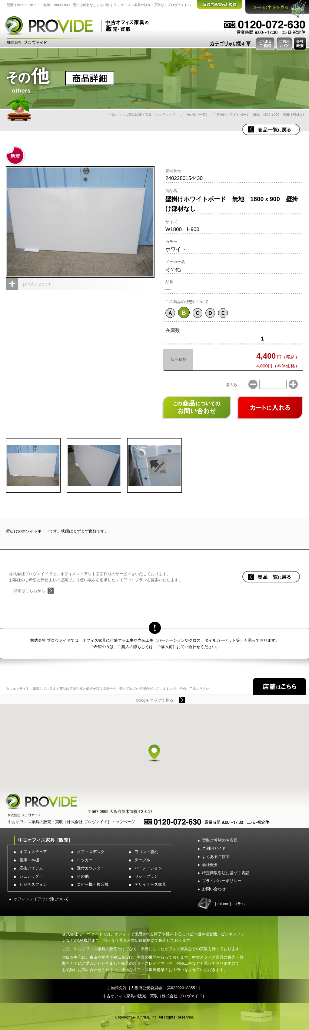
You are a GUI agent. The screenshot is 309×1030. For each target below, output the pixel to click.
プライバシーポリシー (221, 880)
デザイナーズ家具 (150, 884)
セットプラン (146, 876)
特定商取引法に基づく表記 (225, 873)
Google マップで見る (154, 700)
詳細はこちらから (29, 590)
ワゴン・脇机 (146, 851)
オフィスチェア (33, 851)
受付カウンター (91, 868)
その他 (83, 876)
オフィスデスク (91, 851)
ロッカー (85, 860)
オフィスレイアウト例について (41, 899)
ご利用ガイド (214, 848)
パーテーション (148, 868)
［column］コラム (229, 903)
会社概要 (210, 864)
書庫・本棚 (29, 860)
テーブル (142, 860)
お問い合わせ (214, 889)
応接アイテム (31, 868)
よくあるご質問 (216, 856)
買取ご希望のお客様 (220, 840)
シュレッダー (31, 876)
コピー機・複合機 (92, 884)
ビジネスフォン (33, 884)
